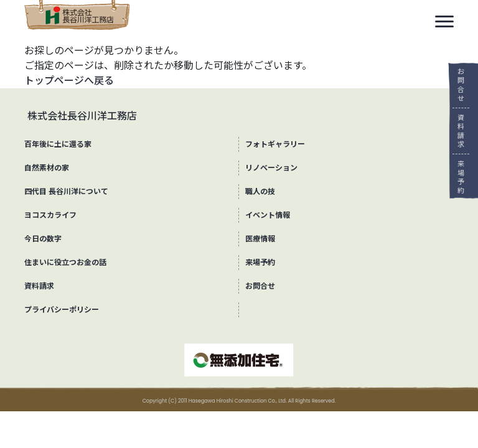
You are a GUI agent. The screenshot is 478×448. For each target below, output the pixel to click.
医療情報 (260, 238)
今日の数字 (43, 238)
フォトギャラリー (275, 144)
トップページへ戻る (69, 80)
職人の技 (260, 191)
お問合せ (456, 85)
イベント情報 (267, 215)
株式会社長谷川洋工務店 (82, 116)
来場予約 (456, 177)
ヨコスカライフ (50, 215)
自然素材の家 (46, 167)
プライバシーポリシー (61, 309)
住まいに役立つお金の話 (65, 262)
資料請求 (456, 131)
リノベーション (271, 167)
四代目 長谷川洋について (66, 191)
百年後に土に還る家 (57, 144)
